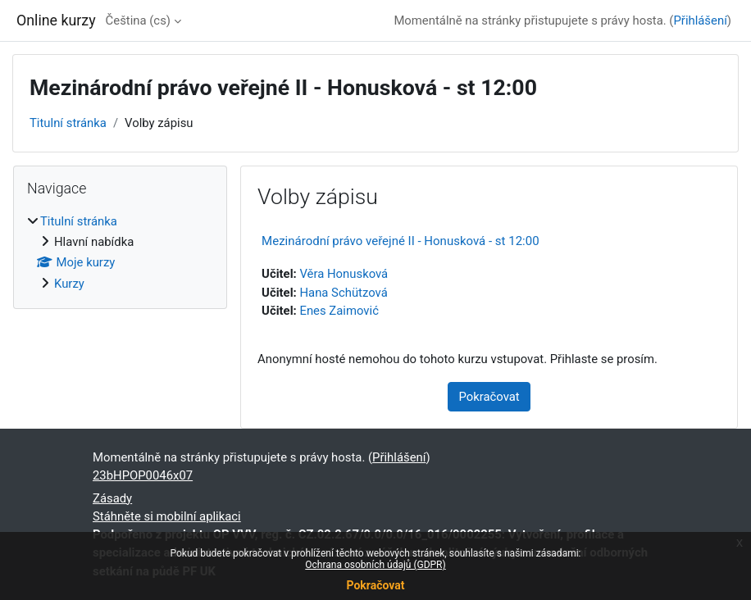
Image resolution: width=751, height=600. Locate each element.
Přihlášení (699, 20)
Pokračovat (375, 585)
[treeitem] (120, 252)
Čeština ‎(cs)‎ (138, 20)
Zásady (112, 498)
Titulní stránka (68, 123)
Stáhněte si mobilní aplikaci (167, 516)
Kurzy (69, 283)
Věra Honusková (343, 273)
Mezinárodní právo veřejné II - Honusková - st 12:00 (400, 241)
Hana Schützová (343, 292)
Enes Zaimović (338, 310)
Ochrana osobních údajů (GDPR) (375, 564)
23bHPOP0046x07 (143, 475)
